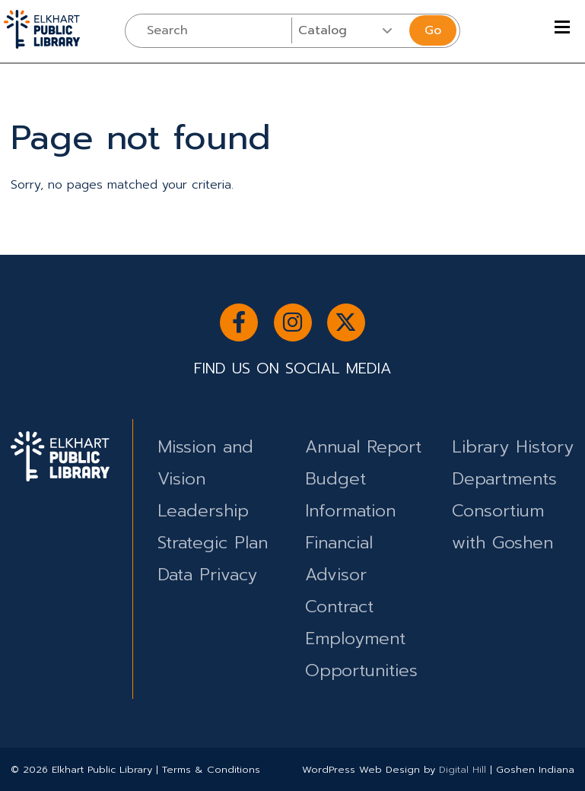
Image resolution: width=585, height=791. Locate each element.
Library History (513, 446)
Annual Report (363, 446)
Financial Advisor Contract (339, 574)
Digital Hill (462, 769)
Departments (504, 478)
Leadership (203, 510)
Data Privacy (207, 574)
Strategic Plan (212, 542)
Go (432, 30)
